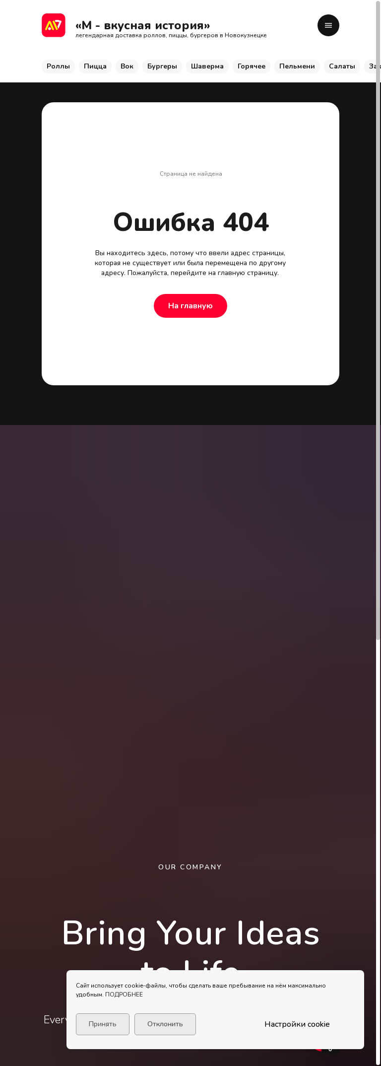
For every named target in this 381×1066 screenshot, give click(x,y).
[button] (328, 25)
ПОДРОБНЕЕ (124, 994)
